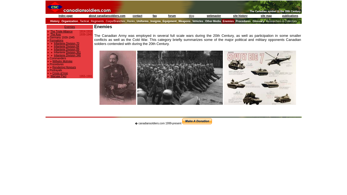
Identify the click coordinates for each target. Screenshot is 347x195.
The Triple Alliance (61, 31)
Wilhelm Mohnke (62, 61)
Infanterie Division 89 (66, 49)
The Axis (55, 34)
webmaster (214, 15)
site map (266, 15)
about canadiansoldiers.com (107, 15)
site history (240, 15)
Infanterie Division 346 (67, 55)
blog (191, 15)
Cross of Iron (60, 73)
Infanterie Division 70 (66, 43)
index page (66, 15)
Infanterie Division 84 (66, 46)
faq (155, 15)
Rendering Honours (64, 67)
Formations (56, 40)
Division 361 (73, 52)
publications (290, 15)
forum (172, 15)
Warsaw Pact (58, 76)
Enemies (70, 26)
